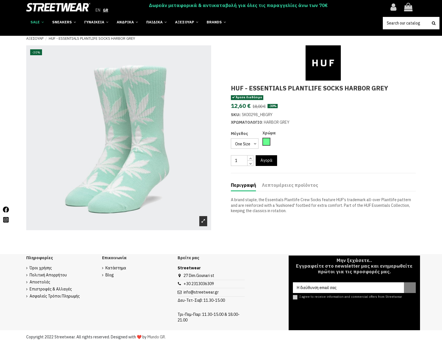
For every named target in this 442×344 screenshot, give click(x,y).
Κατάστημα (115, 267)
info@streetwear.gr (201, 292)
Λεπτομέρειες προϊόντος (290, 185)
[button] (216, 22)
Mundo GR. (156, 336)
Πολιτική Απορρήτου (48, 275)
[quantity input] (239, 160)
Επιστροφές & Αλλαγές (51, 289)
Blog (109, 275)
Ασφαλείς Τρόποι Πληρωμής (55, 296)
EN (98, 10)
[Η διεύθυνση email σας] (348, 287)
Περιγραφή (243, 185)
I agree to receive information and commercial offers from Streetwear (350, 297)
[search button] (433, 23)
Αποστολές (40, 282)
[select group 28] (244, 143)
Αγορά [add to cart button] (266, 160)
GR (105, 10)
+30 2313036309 (199, 283)
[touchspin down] (250, 163)
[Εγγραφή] (410, 287)
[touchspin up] (250, 158)
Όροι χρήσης (41, 267)
